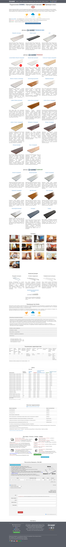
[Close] (55, 479)
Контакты (46, 1)
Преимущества (30, 1)
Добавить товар (53, 481)
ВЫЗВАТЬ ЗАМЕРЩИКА (37, 454)
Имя (15, 495)
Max (16, 527)
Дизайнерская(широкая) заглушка (33, 291)
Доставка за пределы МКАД (14, 486)
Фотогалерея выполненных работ (33, 406)
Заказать (43, 1)
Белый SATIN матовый (41, 372)
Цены (34, 1)
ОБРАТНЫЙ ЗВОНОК (16, 532)
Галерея (21, 1)
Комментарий (14, 505)
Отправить (20, 512)
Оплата (40, 1)
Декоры (17, 1)
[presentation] (24, 509)
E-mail (15, 500)
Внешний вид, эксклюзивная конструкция (16, 317)
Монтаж (37, 1)
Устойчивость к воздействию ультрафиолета (17, 333)
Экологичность (12, 335)
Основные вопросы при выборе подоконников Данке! (33, 23)
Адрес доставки (13, 502)
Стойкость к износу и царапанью (15, 328)
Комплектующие (25, 1)
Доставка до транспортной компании (15, 487)
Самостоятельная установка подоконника (16, 430)
